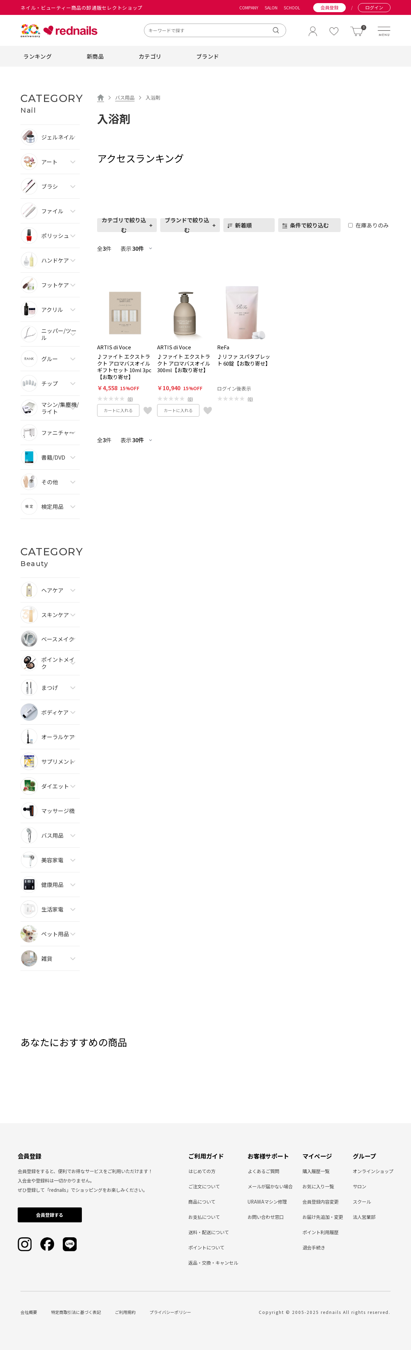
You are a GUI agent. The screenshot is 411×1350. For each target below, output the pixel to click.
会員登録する (49, 1215)
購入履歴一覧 (315, 1171)
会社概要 (28, 1312)
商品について (201, 1201)
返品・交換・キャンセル (213, 1262)
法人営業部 (364, 1217)
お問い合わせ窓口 (266, 1217)
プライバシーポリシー (170, 1312)
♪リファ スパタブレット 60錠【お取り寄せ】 (244, 360)
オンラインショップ (373, 1171)
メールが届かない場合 (270, 1186)
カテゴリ (150, 56)
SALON (271, 8)
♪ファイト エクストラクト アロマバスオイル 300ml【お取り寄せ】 (183, 363)
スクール (362, 1201)
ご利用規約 (125, 1312)
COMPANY (248, 8)
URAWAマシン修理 (267, 1201)
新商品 (95, 56)
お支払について (204, 1217)
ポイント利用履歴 (320, 1232)
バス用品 (125, 97)
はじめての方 (201, 1171)
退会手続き (313, 1247)
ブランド (207, 56)
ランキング (37, 56)
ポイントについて (206, 1247)
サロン (359, 1186)
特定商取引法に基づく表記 (76, 1312)
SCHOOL (292, 8)
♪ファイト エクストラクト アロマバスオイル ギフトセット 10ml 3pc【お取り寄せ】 (124, 366)
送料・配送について (208, 1232)
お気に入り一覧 (318, 1186)
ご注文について (204, 1186)
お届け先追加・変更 (322, 1217)
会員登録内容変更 (320, 1201)
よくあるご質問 (263, 1171)
